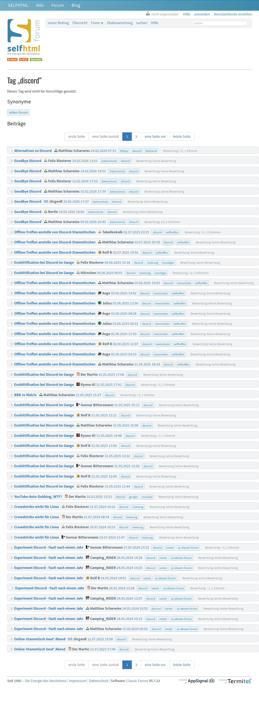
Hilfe (154, 23)
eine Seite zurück (105, 136)
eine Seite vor (155, 136)
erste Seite (76, 136)
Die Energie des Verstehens (46, 681)
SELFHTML (18, 5)
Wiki (40, 5)
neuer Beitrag (58, 23)
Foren (95, 23)
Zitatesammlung (120, 23)
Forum (57, 5)
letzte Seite (182, 136)
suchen (141, 23)
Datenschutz (99, 681)
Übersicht (79, 23)
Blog (76, 5)
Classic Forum (137, 681)
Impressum (78, 681)
